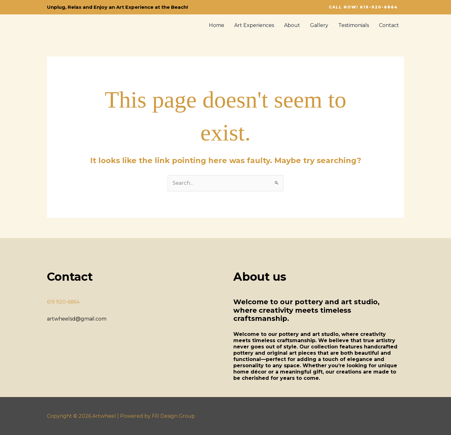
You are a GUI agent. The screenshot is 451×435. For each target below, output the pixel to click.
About (292, 25)
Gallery (319, 25)
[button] (363, 7)
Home (216, 25)
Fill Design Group (173, 416)
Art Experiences (254, 25)
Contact (389, 25)
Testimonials (353, 25)
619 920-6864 (63, 302)
